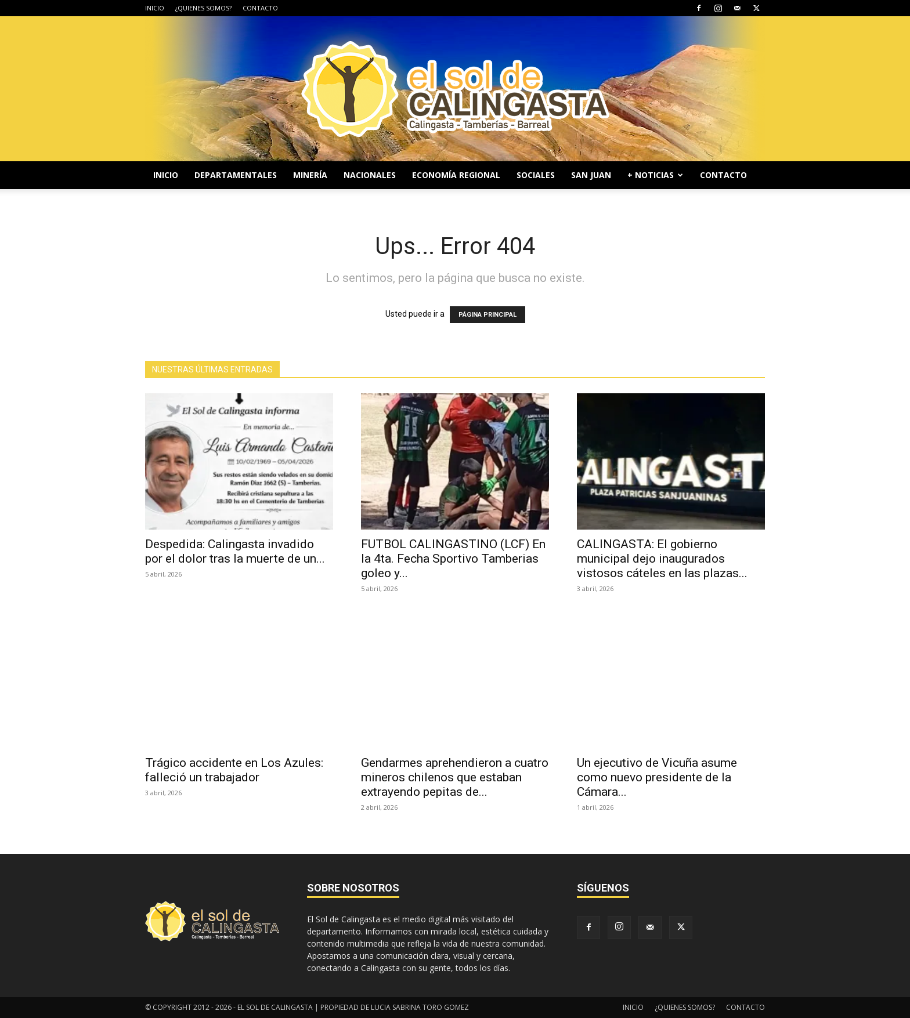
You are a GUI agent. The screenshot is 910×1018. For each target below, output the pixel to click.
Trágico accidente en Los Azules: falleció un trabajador (234, 770)
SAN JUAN (591, 174)
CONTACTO (260, 7)
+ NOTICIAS (655, 174)
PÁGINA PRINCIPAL (487, 314)
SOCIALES (536, 174)
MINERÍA (310, 174)
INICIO (154, 7)
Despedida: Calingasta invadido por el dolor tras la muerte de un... (235, 551)
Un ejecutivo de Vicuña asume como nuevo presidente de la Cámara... (657, 777)
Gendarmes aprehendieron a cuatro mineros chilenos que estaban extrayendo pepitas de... (454, 777)
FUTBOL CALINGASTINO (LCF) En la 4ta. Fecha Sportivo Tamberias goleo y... (453, 558)
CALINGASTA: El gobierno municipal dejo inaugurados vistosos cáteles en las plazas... (662, 558)
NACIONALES (370, 174)
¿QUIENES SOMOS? (203, 7)
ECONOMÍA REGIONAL (456, 174)
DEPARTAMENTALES (235, 174)
